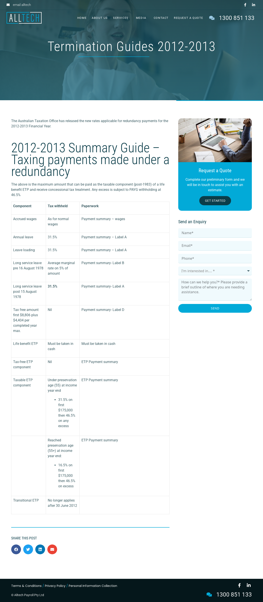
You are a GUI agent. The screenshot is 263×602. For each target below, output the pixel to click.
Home (81, 17)
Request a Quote (188, 17)
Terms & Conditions (26, 586)
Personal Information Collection (93, 586)
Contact (161, 17)
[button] (16, 549)
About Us (100, 17)
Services (122, 18)
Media (142, 18)
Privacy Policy (55, 586)
